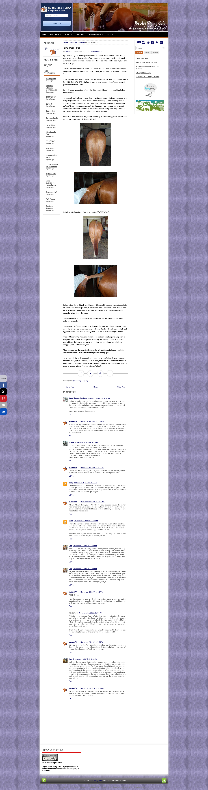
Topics (147, 52)
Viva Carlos (50, 148)
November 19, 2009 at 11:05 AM (93, 421)
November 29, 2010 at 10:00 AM (93, 688)
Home (44, 34)
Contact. (49, 104)
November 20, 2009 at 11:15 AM (93, 502)
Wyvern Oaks (51, 174)
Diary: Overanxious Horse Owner (51, 183)
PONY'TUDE (50, 141)
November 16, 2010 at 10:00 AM (85, 659)
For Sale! (110, 34)
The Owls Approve (49, 207)
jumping (82, 42)
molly (71, 483)
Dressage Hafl (51, 192)
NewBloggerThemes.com (134, 787)
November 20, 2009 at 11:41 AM (85, 569)
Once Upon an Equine (77, 398)
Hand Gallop (50, 125)
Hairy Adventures (71, 47)
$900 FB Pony (51, 97)
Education (81, 34)
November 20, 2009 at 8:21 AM (85, 483)
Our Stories (56, 34)
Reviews (69, 34)
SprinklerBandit (52, 118)
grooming (73, 42)
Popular (139, 52)
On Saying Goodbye (143, 73)
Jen (70, 546)
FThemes (75, 787)
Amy (71, 659)
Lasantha (96, 787)
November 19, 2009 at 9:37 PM (86, 442)
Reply (71, 414)
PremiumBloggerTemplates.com (112, 787)
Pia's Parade (50, 199)
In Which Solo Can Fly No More (147, 77)
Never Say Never (142, 58)
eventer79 (68, 52)
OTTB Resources (97, 34)
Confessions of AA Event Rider (52, 165)
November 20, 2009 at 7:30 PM (90, 613)
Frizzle (71, 442)
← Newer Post (69, 387)
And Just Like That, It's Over (146, 62)
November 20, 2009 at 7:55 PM (92, 642)
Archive (155, 52)
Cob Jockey (50, 111)
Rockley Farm (51, 79)
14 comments (96, 52)
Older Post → (122, 387)
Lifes (71, 521)
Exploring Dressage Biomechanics (51, 88)
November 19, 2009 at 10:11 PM (92, 468)
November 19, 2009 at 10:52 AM (98, 398)
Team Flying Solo (95, 781)
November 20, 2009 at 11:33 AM (86, 521)
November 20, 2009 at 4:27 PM (92, 592)
